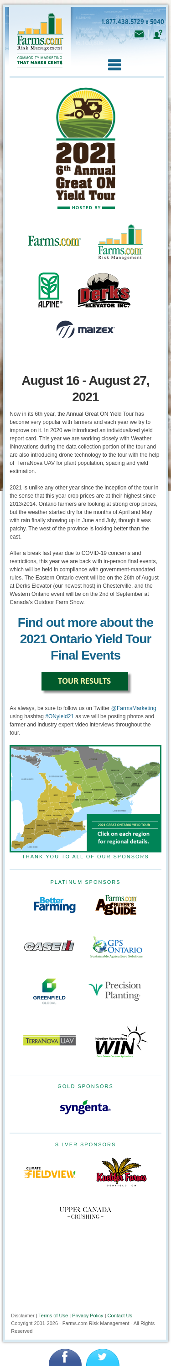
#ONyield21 (59, 716)
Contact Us (120, 1315)
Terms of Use (53, 1315)
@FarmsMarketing (133, 708)
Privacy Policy (87, 1315)
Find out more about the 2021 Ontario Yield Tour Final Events (85, 638)
